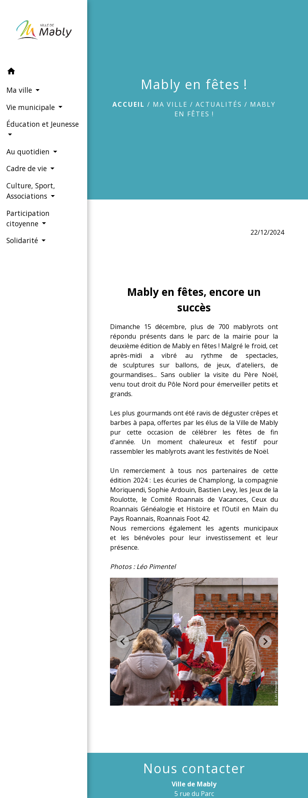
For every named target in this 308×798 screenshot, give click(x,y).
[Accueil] (40, 31)
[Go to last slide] (122, 641)
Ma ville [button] (20, 90)
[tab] (171, 699)
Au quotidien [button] (28, 151)
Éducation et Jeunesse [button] (27, 129)
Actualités (219, 104)
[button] (40, 72)
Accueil (128, 104)
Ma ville (170, 104)
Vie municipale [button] (31, 107)
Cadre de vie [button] (27, 168)
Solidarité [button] (23, 240)
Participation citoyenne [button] (27, 218)
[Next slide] (265, 641)
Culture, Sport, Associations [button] (30, 191)
